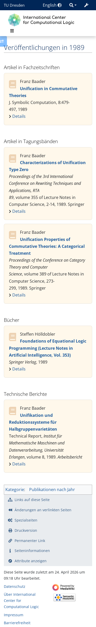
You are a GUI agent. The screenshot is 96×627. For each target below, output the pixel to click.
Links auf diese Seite (32, 499)
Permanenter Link (30, 540)
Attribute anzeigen (31, 560)
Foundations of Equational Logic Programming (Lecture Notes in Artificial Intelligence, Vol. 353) (47, 348)
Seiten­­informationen (32, 550)
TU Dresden (14, 5)
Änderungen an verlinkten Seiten (43, 509)
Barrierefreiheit (17, 622)
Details (19, 116)
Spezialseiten (26, 520)
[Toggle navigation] (12, 30)
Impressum (13, 614)
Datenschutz (14, 586)
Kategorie (14, 489)
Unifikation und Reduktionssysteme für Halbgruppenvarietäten (33, 422)
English (52, 5)
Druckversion (26, 530)
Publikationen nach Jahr (52, 489)
